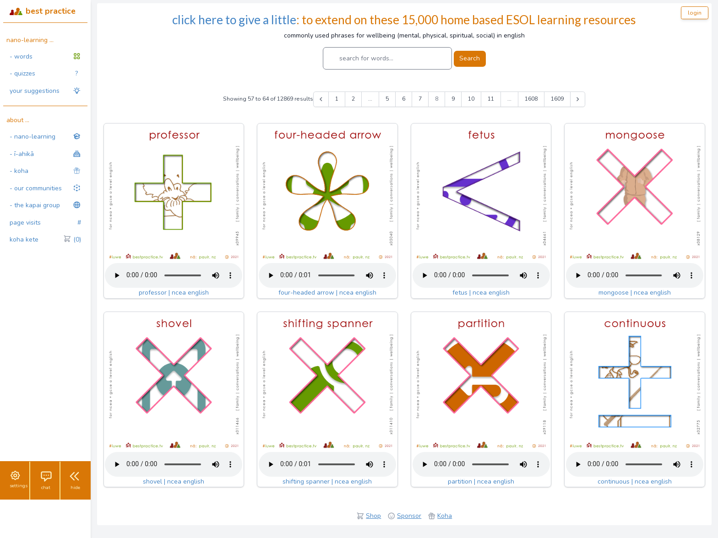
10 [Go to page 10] (471, 98)
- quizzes (44, 73)
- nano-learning (45, 136)
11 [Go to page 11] (491, 98)
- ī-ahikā (45, 154)
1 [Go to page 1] (336, 98)
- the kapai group (45, 205)
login (695, 12)
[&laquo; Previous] (321, 99)
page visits (45, 222)
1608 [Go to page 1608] (531, 98)
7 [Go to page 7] (420, 98)
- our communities (45, 188)
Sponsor (409, 515)
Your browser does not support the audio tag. (173, 275)
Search (469, 58)
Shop (373, 515)
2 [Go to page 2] (353, 98)
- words (45, 56)
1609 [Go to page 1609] (557, 98)
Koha (444, 515)
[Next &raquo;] (578, 99)
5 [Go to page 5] (387, 98)
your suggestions (45, 90)
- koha (45, 171)
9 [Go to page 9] (453, 98)
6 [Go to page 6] (403, 98)
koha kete (45, 239)
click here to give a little (234, 19)
